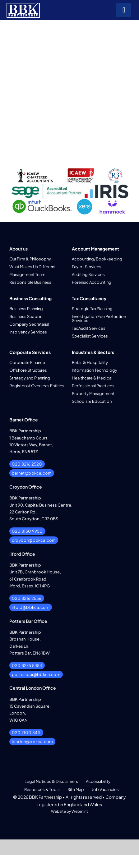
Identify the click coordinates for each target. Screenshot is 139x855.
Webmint (80, 811)
